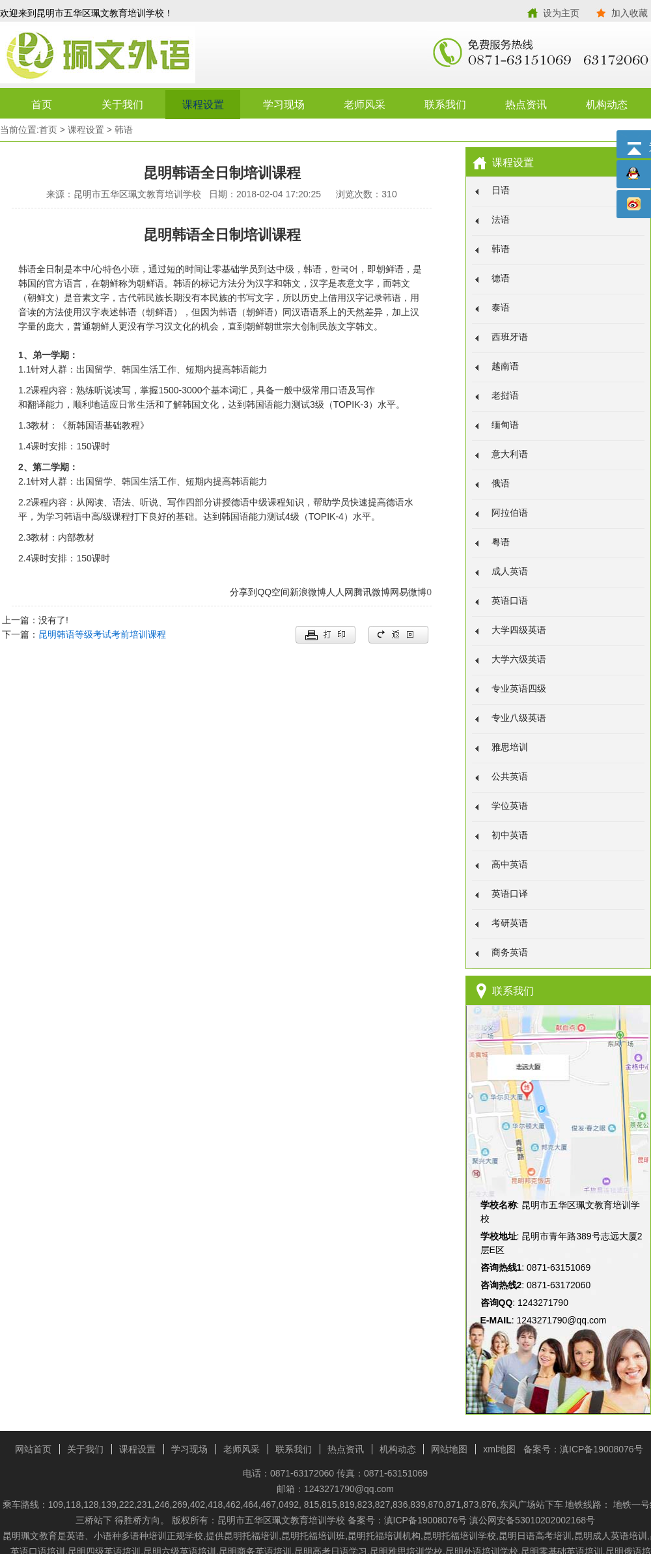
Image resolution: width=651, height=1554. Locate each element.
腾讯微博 (371, 592)
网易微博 (408, 592)
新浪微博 (308, 592)
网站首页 (33, 1449)
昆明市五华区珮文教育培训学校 (163, 55)
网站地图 (449, 1449)
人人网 (339, 592)
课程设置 (203, 104)
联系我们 (445, 104)
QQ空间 (273, 592)
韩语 (124, 129)
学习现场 (284, 104)
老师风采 (364, 104)
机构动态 (607, 104)
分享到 (243, 592)
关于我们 (122, 104)
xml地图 (499, 1449)
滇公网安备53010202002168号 (532, 1520)
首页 (41, 104)
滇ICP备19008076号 (601, 1449)
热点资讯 (526, 104)
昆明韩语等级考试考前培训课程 (102, 634)
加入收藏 (629, 13)
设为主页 (561, 13)
